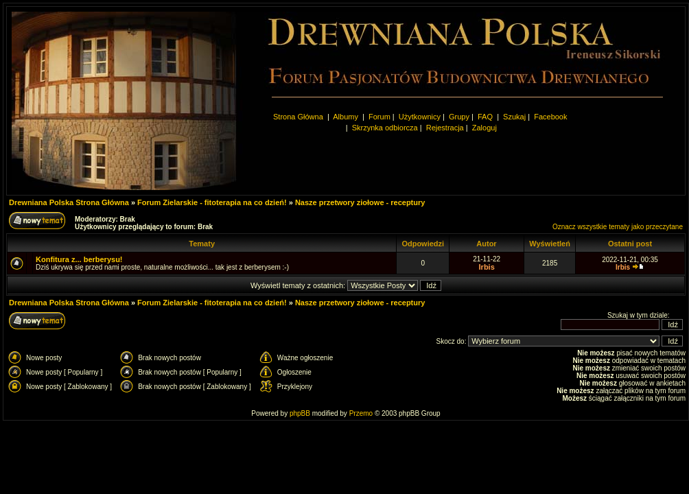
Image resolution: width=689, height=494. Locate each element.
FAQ (485, 117)
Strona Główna (298, 117)
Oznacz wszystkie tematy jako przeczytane (617, 227)
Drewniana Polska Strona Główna (69, 202)
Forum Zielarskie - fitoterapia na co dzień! (212, 202)
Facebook (550, 117)
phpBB (300, 413)
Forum (379, 117)
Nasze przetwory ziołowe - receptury (360, 202)
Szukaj (514, 117)
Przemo (361, 413)
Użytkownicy (420, 117)
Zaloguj (484, 128)
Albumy (346, 117)
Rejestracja (445, 128)
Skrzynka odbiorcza (385, 128)
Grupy (459, 117)
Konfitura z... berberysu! (79, 259)
